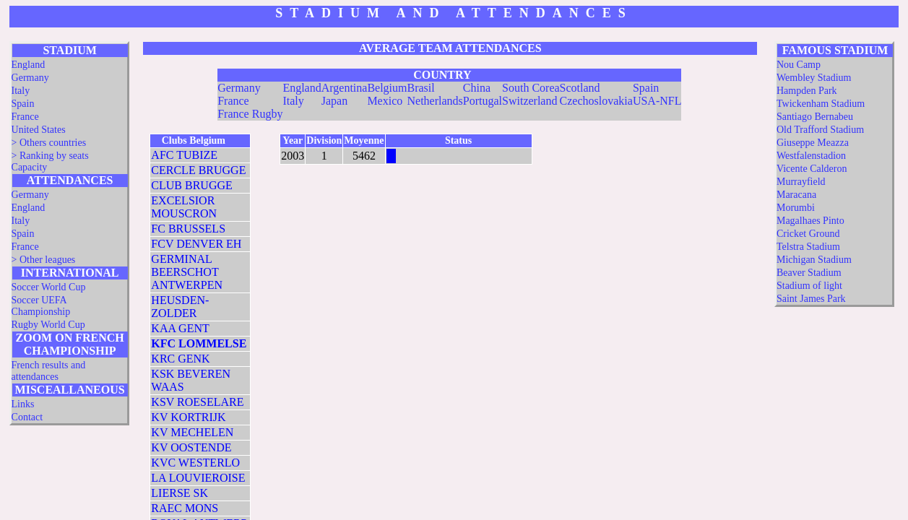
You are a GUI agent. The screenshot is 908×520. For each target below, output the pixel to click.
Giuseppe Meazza (813, 142)
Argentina (344, 88)
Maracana (796, 194)
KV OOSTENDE (191, 447)
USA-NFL (657, 101)
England (29, 64)
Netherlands (435, 101)
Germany (30, 77)
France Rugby (249, 114)
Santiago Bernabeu (815, 116)
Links (23, 404)
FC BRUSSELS (188, 228)
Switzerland (529, 101)
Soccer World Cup (49, 287)
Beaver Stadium (809, 272)
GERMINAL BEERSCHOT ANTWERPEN (186, 272)
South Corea (531, 88)
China (476, 88)
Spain (23, 103)
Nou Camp (799, 64)
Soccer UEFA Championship (41, 306)
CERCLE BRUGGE (198, 170)
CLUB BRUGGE (191, 185)
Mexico (384, 101)
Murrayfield (801, 181)
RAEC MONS (184, 508)
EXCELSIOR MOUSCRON (184, 207)
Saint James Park (811, 298)
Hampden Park (807, 90)
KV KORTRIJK (188, 417)
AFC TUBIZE (184, 155)
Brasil (421, 88)
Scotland (580, 88)
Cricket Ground (808, 233)
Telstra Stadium (808, 246)
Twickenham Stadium (821, 103)
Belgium (387, 88)
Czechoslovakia (596, 101)
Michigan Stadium (814, 259)
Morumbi (796, 207)
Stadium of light (809, 285)
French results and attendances (49, 371)
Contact (27, 417)
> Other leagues (44, 259)
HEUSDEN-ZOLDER (180, 306)
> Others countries (49, 142)
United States (39, 129)
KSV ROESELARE (197, 402)
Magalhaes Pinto (810, 220)
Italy (21, 90)
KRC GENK (180, 358)
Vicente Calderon (812, 168)
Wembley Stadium (814, 77)
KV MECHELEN (192, 432)
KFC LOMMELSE (198, 343)
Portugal (482, 101)
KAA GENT (180, 328)
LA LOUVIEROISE (198, 478)
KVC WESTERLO (195, 462)
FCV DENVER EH (196, 244)
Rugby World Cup (48, 324)
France (25, 116)
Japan (334, 101)
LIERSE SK (179, 493)
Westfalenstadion (811, 155)
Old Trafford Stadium (820, 129)
